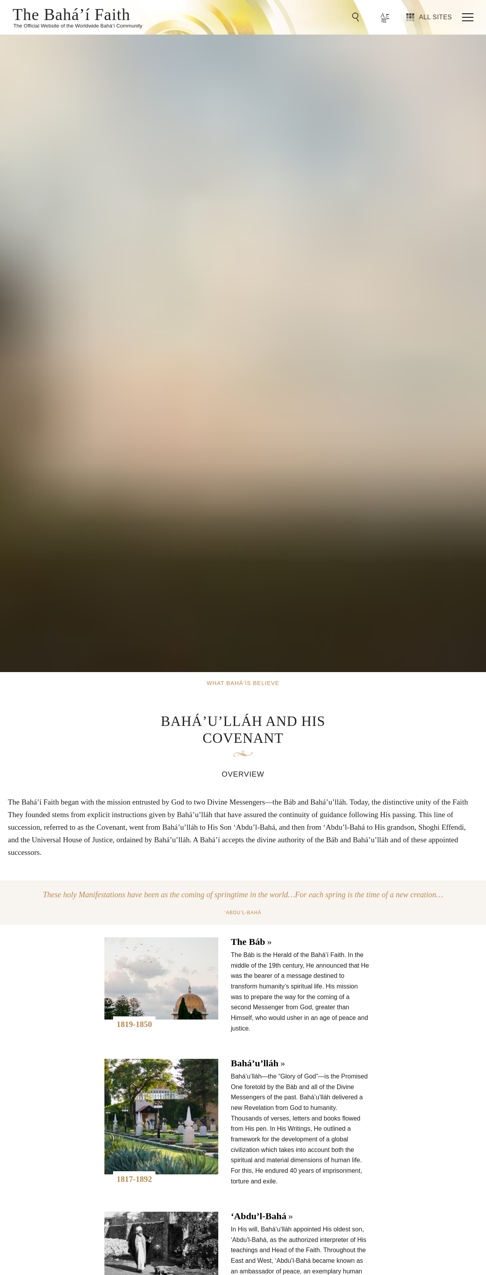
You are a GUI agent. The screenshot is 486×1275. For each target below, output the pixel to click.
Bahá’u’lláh (254, 1063)
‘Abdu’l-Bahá (258, 1216)
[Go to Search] (357, 17)
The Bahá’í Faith (71, 14)
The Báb (248, 942)
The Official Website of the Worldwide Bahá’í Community (78, 26)
